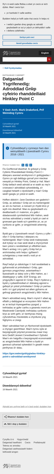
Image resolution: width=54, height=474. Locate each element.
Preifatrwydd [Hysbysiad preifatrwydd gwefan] (39, 442)
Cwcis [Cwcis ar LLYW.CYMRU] (27, 442)
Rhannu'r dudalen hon (18, 417)
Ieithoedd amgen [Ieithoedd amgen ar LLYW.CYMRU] (10, 452)
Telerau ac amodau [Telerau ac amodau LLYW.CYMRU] (11, 446)
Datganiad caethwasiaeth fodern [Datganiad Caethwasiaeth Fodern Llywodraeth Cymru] (18, 449)
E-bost (30, 165)
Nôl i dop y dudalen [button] (17, 424)
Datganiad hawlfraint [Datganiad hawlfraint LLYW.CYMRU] (12, 442)
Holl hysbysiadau (13, 68)
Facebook (27, 165)
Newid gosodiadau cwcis (27, 43)
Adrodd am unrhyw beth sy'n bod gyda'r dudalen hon (27, 406)
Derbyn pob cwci (27, 37)
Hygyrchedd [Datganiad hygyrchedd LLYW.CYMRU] (22, 439)
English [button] (45, 53)
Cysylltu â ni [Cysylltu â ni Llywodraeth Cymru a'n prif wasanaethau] (8, 439)
